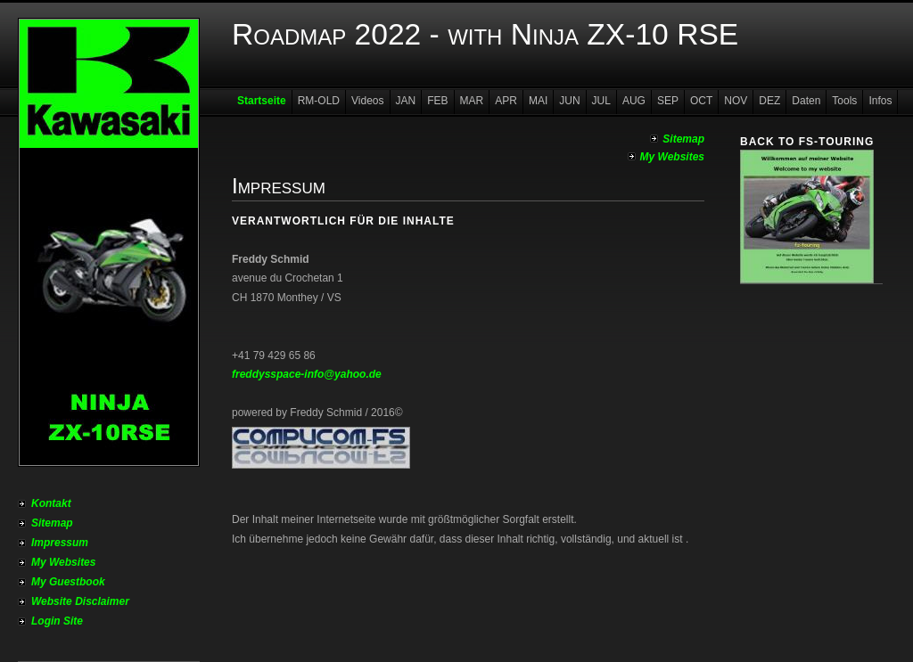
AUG (634, 100)
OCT (701, 100)
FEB (437, 100)
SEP (668, 100)
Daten (806, 100)
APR (506, 100)
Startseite (261, 100)
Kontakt (51, 503)
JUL (601, 100)
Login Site (57, 621)
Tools (844, 100)
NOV (735, 100)
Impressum (59, 542)
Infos (880, 100)
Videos (367, 100)
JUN (569, 100)
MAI (538, 100)
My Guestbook (68, 582)
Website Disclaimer (80, 601)
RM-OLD (319, 100)
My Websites (63, 562)
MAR (472, 100)
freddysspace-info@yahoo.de (307, 374)
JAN (406, 100)
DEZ (769, 100)
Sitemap (52, 523)
